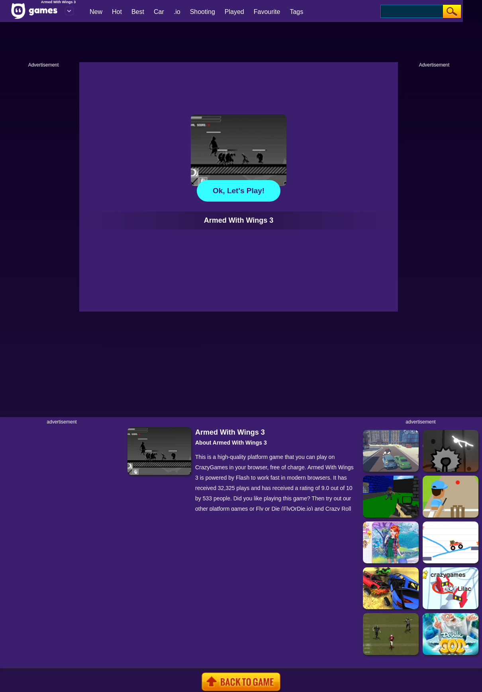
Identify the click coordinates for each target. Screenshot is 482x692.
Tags (296, 11)
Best (137, 11)
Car (159, 11)
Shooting (202, 11)
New (96, 11)
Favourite (267, 11)
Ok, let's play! (239, 190)
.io (177, 11)
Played (234, 11)
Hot (117, 11)
